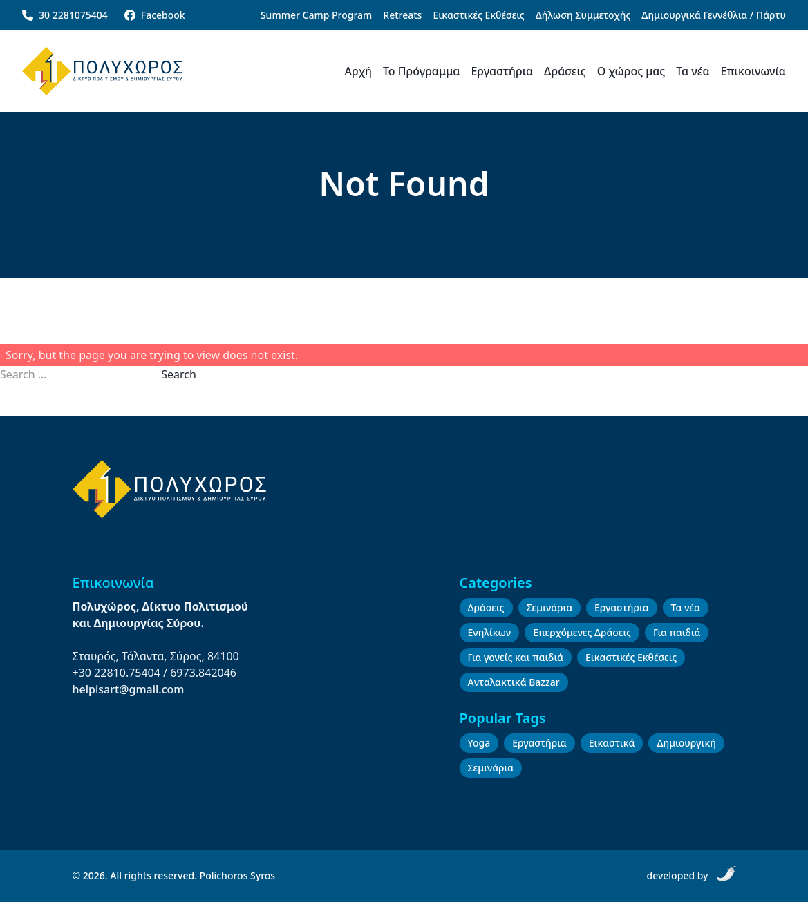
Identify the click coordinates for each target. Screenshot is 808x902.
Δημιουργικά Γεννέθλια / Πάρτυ (713, 14)
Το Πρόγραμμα (421, 71)
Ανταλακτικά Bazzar (514, 682)
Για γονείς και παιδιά (515, 657)
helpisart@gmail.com (129, 689)
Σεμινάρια (549, 607)
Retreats (402, 14)
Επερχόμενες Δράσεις (582, 632)
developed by (690, 874)
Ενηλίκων (489, 632)
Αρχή (358, 71)
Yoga (479, 742)
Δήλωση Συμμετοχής (583, 14)
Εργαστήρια (502, 71)
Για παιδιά (676, 632)
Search (178, 374)
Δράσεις (565, 71)
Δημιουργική (686, 742)
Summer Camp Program (316, 14)
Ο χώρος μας (631, 71)
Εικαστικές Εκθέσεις (478, 14)
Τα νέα (692, 71)
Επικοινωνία (753, 71)
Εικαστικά (612, 742)
